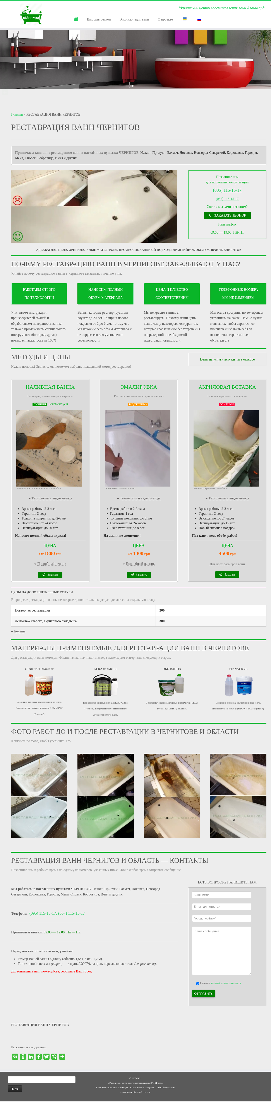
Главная (17, 114)
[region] (94, 206)
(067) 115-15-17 (227, 199)
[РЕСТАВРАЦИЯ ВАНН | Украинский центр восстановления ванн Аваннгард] (31, 14)
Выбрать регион (99, 19)
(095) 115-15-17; (43, 914)
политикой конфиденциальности (226, 984)
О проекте (165, 19)
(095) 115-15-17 (227, 190)
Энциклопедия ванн (134, 19)
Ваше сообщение (221, 952)
